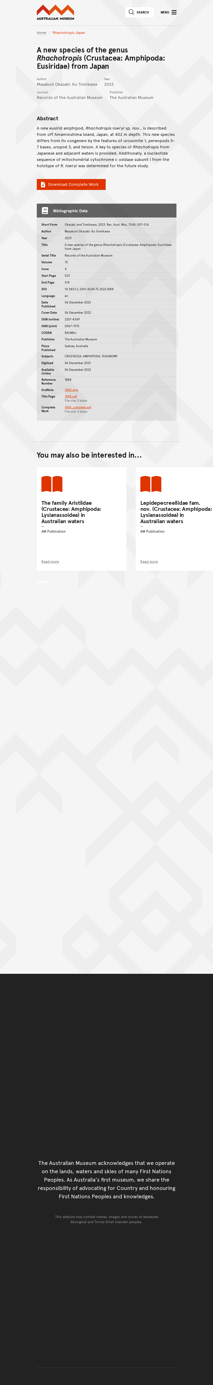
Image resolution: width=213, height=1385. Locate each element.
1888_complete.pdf (78, 407)
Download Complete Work (69, 184)
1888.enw (71, 390)
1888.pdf (71, 396)
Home (41, 32)
